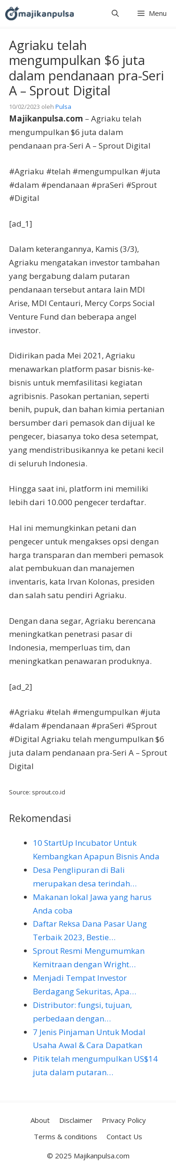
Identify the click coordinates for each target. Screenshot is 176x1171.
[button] (115, 13)
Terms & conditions (65, 1136)
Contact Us (124, 1136)
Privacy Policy (124, 1120)
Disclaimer (75, 1120)
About (40, 1120)
